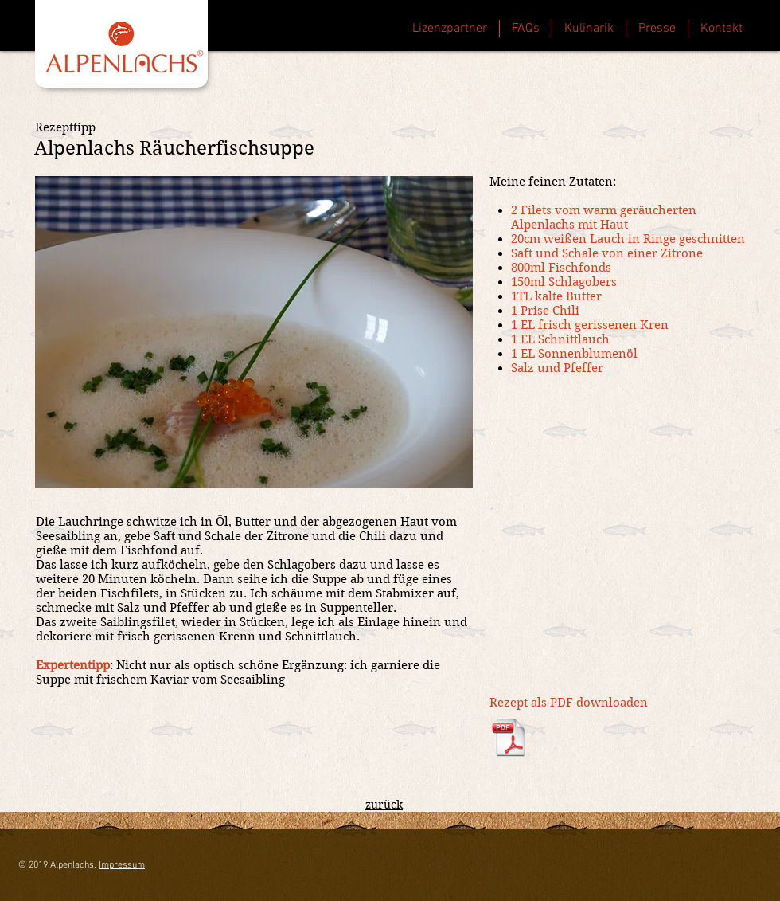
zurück (384, 804)
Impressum (122, 865)
